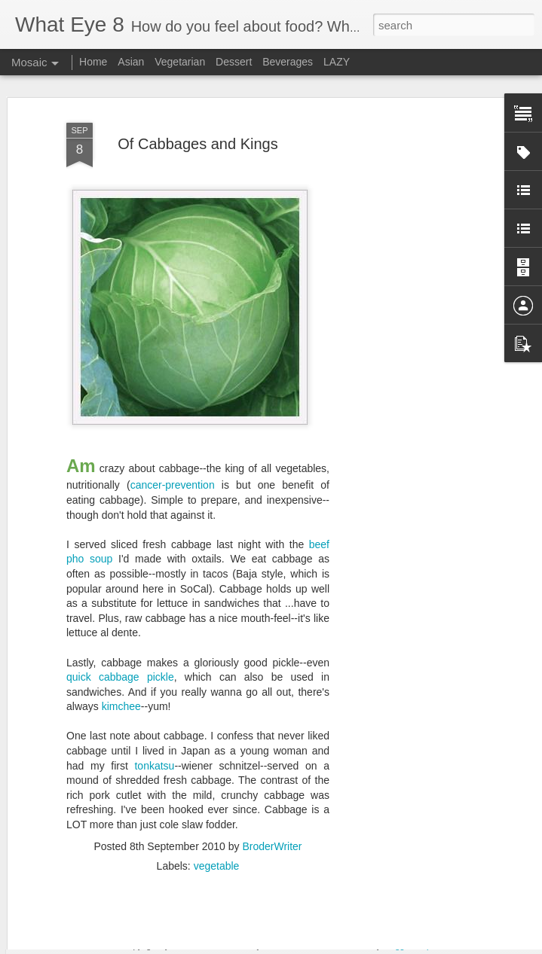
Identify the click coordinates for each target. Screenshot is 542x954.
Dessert (234, 62)
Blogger (397, 945)
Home (93, 62)
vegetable (217, 824)
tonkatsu (154, 724)
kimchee (121, 664)
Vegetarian (180, 62)
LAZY (336, 62)
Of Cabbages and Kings (197, 101)
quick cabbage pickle (120, 635)
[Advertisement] (412, 310)
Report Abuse (441, 945)
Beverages (287, 62)
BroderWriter (272, 804)
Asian (131, 62)
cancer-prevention (172, 443)
